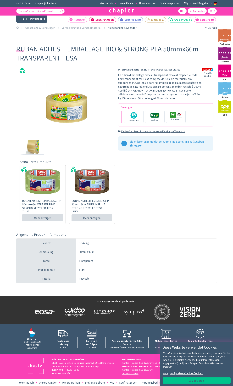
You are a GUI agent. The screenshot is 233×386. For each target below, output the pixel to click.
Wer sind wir (106, 3)
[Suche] (61, 11)
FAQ (185, 3)
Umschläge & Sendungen (40, 28)
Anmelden (197, 11)
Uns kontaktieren (130, 373)
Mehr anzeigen (42, 218)
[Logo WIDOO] (74, 312)
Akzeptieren (196, 380)
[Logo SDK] (161, 312)
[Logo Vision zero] (189, 312)
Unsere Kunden (126, 3)
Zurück (211, 28)
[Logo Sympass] (133, 312)
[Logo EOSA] (44, 312)
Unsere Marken (147, 3)
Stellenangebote (169, 3)
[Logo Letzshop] (104, 312)
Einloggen (135, 145)
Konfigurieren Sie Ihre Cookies (186, 373)
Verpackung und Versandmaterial (81, 28)
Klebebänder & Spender (122, 28)
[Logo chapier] (121, 11)
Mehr (165, 373)
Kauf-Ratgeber (201, 3)
